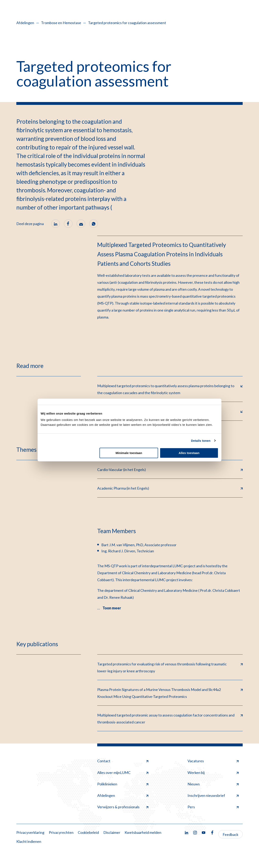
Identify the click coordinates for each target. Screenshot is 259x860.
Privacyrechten (61, 833)
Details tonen (200, 440)
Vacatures (213, 762)
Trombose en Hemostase (61, 22)
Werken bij (213, 773)
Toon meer (112, 608)
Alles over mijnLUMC (122, 773)
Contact (122, 762)
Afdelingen (25, 22)
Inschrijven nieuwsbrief (213, 796)
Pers (213, 808)
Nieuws (213, 785)
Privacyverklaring (30, 833)
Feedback (230, 835)
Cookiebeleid (88, 833)
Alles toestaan (189, 453)
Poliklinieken (122, 785)
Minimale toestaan (129, 453)
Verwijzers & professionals (122, 808)
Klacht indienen (28, 842)
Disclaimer (111, 833)
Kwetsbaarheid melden (143, 833)
